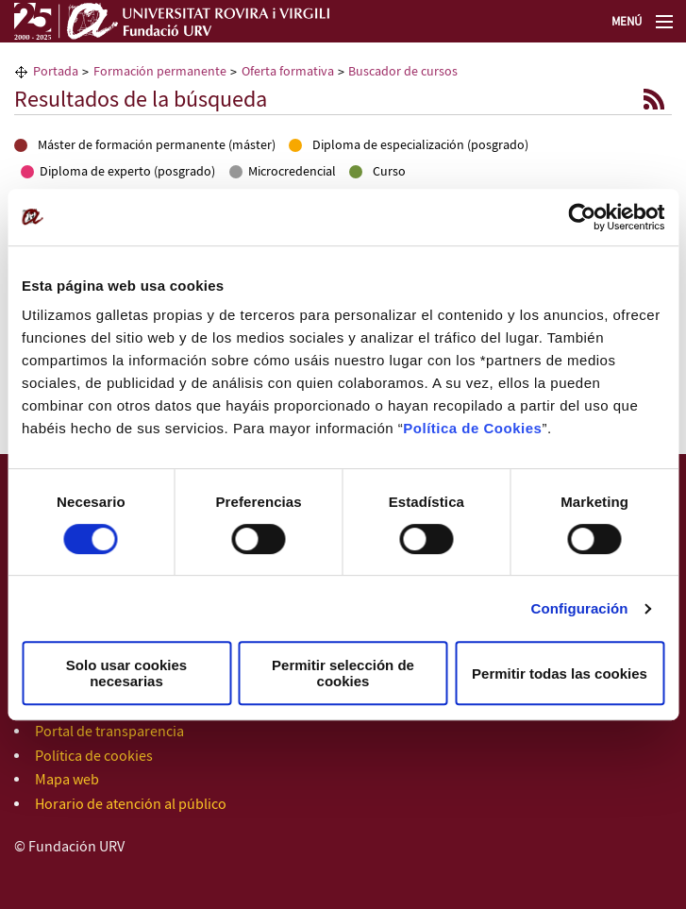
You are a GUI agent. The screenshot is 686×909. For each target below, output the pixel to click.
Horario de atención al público (130, 805)
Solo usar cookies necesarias (126, 673)
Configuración (579, 608)
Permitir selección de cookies (343, 673)
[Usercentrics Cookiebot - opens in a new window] (581, 217)
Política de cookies (94, 756)
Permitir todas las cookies (559, 673)
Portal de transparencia (109, 732)
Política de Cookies (472, 428)
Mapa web (67, 780)
